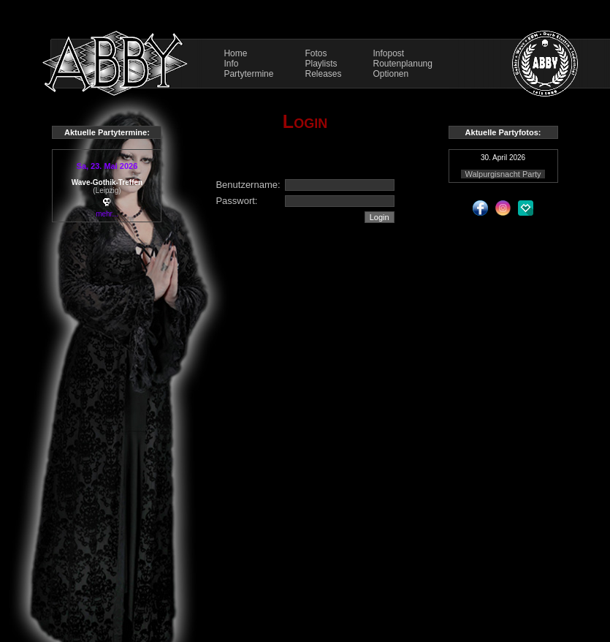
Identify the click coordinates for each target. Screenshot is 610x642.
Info (231, 63)
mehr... (107, 214)
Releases (323, 74)
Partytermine (248, 74)
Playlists (321, 63)
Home (235, 53)
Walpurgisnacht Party (503, 174)
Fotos (316, 53)
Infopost (389, 53)
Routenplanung (402, 63)
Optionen (391, 74)
